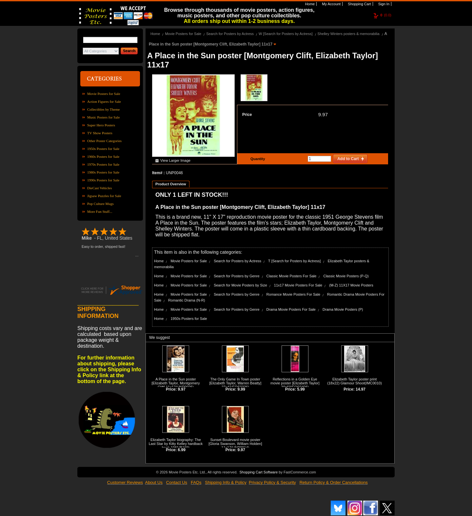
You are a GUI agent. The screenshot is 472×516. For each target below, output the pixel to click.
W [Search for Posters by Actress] (285, 34)
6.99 (182, 450)
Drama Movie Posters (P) (343, 309)
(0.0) (385, 15)
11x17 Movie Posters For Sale (298, 285)
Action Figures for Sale (104, 101)
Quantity (257, 159)
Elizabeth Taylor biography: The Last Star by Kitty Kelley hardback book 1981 (176, 444)
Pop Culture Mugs (100, 204)
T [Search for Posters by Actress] (294, 261)
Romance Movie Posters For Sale (293, 294)
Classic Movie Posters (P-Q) (345, 276)
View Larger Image (175, 160)
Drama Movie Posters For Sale (291, 309)
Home (309, 4)
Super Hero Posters (101, 125)
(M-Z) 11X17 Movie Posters (351, 285)
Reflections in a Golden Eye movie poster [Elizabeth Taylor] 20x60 (295, 383)
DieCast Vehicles (99, 188)
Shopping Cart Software (258, 472)
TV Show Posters (99, 133)
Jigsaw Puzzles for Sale (104, 196)
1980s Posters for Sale (103, 172)
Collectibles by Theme (103, 109)
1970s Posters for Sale (103, 164)
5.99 (301, 389)
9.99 (241, 389)
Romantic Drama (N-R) (186, 300)
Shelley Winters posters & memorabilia (349, 34)
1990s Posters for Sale (103, 180)
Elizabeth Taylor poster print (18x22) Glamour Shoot (352, 381)
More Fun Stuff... (99, 211)
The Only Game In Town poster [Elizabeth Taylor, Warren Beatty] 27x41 (235, 383)
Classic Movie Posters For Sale (291, 276)
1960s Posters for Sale (103, 156)
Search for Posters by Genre (236, 276)
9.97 (323, 114)
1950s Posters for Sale (103, 149)
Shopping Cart (359, 4)
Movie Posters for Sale (103, 94)
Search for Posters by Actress (230, 34)
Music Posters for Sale (103, 117)
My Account (331, 4)
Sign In (383, 4)
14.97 (360, 389)
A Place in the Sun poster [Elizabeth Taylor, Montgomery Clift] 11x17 (175, 383)
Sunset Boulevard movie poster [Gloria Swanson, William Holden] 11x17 (235, 444)
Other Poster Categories (104, 141)
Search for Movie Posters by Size (240, 285)
